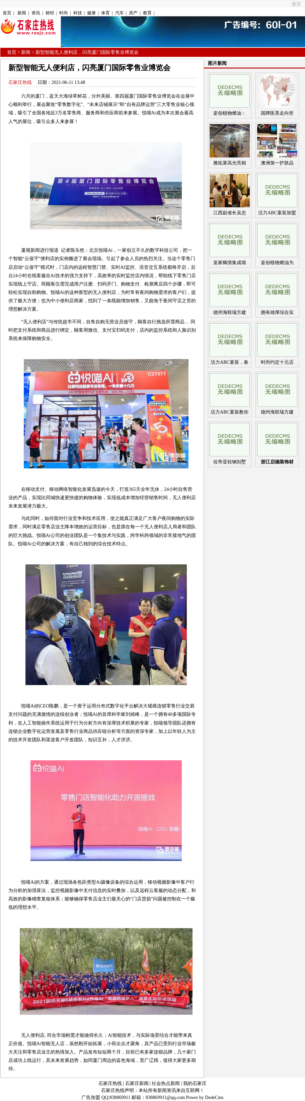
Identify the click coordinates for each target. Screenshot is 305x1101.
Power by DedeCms (205, 1097)
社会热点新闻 (166, 1083)
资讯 (35, 12)
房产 (133, 12)
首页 (296, 4)
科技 (77, 12)
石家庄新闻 (137, 1083)
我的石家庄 (195, 1083)
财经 (50, 12)
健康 (91, 12)
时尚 (63, 12)
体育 (105, 12)
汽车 (119, 12)
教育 (147, 12)
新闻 (21, 12)
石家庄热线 (20, 82)
